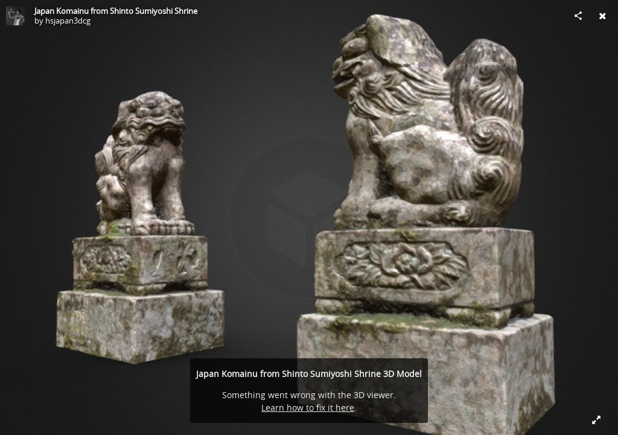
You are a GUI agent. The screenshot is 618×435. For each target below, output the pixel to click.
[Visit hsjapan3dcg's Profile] (15, 15)
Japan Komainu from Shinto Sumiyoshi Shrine (115, 10)
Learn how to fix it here (307, 407)
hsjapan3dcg (68, 20)
